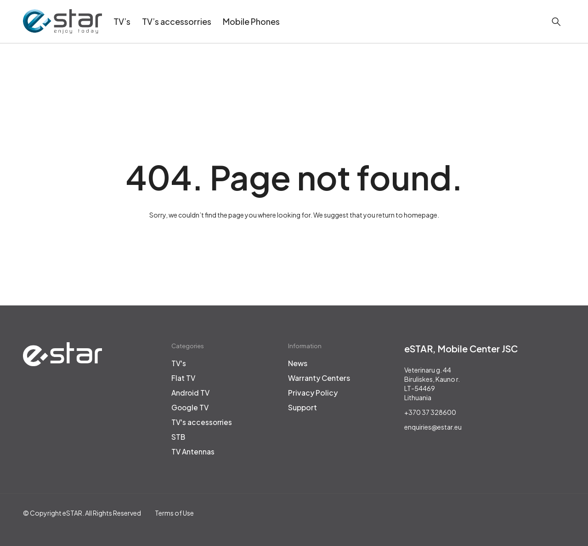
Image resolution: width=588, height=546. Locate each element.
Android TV (191, 392)
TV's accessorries (202, 422)
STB (178, 437)
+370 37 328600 (430, 412)
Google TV (190, 407)
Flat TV (183, 378)
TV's (179, 363)
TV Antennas (193, 451)
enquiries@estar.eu (433, 427)
